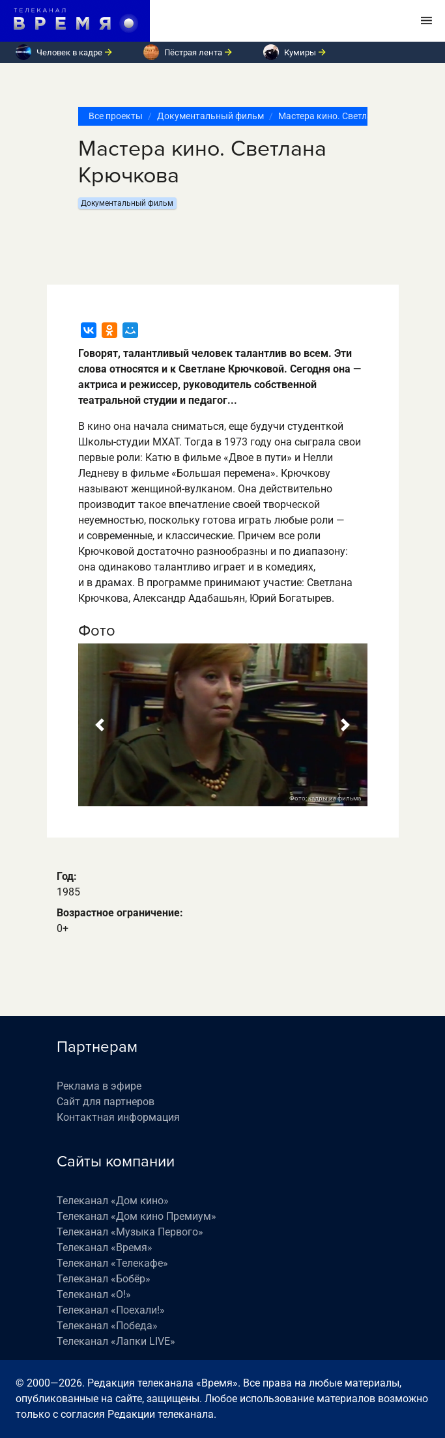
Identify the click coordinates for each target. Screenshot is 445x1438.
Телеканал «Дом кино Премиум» (136, 1216)
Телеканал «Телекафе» (112, 1263)
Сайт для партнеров (105, 1101)
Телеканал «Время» (104, 1247)
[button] (100, 724)
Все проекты (116, 116)
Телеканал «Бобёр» (104, 1279)
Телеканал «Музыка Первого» (130, 1232)
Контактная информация (118, 1117)
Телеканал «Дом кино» (113, 1200)
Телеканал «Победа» (107, 1325)
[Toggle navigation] (426, 21)
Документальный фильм (210, 116)
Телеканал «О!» (94, 1294)
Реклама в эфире (99, 1086)
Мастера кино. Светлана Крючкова (353, 116)
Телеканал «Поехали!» (111, 1310)
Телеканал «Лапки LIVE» (116, 1341)
